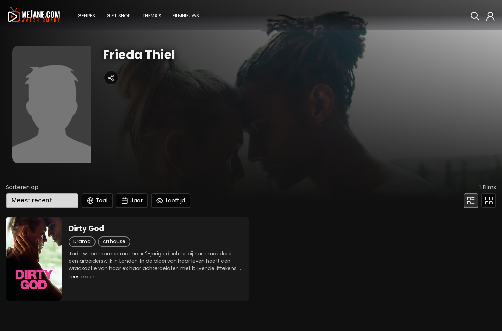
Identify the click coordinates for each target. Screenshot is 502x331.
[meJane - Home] (34, 15)
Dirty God (86, 228)
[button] (86, 15)
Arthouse (114, 241)
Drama (82, 241)
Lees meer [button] (81, 276)
